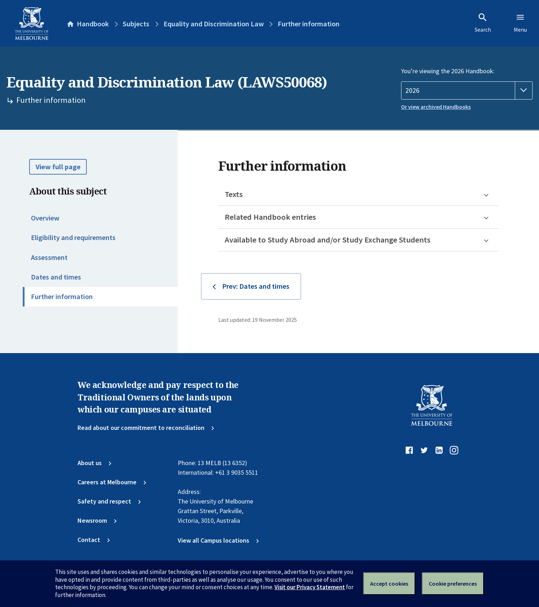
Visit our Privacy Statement (309, 587)
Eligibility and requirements (73, 237)
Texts (234, 194)
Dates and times (56, 277)
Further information (62, 296)
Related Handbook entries (270, 217)
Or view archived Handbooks (436, 106)
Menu (520, 22)
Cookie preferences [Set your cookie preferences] (453, 583)
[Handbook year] (466, 90)
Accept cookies (389, 583)
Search (483, 22)
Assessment (49, 257)
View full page (58, 166)
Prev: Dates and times (255, 286)
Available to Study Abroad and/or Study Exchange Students (328, 240)
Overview (45, 218)
